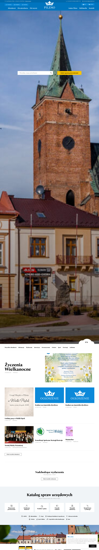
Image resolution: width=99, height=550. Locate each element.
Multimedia (83, 8)
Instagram (17, 4)
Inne (69, 519)
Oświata (54, 347)
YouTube (25, 4)
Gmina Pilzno (72, 8)
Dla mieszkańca (23, 8)
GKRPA (25, 516)
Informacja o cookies (81, 543)
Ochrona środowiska (73, 516)
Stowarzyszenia (46, 347)
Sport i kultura (41, 519)
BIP (84, 4)
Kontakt (91, 8)
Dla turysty (33, 8)
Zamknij (93, 546)
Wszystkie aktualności (10, 347)
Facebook (9, 4)
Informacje (21, 347)
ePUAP (91, 4)
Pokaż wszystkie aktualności (13, 454)
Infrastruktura (34, 516)
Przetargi (65, 347)
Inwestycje (37, 347)
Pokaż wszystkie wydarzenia (49, 478)
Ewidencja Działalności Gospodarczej (55, 516)
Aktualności (12, 8)
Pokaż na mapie (28, 1)
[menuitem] (5, 8)
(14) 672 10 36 (71, 1)
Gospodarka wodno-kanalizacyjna (56, 519)
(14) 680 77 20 (78, 1)
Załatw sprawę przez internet (69, 73)
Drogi (42, 516)
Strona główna (5, 8)
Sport (59, 347)
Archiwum (72, 347)
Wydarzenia (29, 347)
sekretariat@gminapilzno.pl (89, 1)
